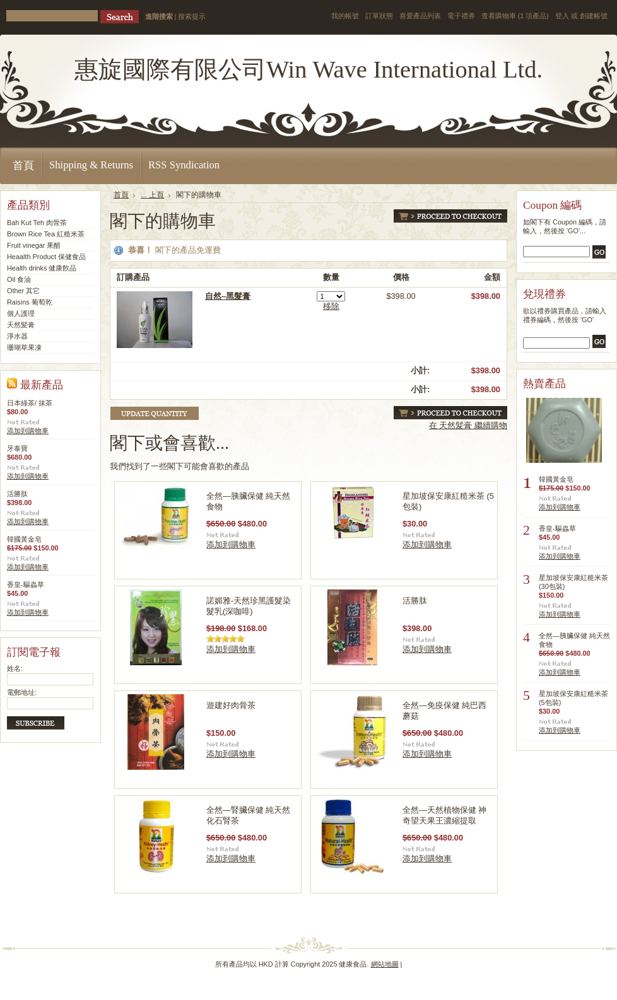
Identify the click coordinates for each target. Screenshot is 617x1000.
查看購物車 (515, 16)
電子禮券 (461, 16)
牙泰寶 (17, 448)
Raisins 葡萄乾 (29, 302)
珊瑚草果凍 (24, 347)
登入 (562, 16)
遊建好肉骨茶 (231, 705)
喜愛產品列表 (420, 16)
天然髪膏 (21, 324)
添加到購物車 (28, 430)
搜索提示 (192, 16)
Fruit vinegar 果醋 (34, 245)
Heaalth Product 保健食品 (46, 256)
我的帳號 (345, 16)
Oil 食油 (19, 279)
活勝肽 (17, 493)
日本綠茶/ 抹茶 (29, 403)
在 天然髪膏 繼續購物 (468, 425)
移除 (331, 306)
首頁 (121, 195)
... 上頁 (152, 195)
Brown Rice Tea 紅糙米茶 (46, 234)
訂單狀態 (379, 16)
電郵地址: (22, 692)
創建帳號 (594, 16)
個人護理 (21, 313)
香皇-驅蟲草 (25, 584)
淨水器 (17, 336)
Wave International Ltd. (308, 69)
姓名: (15, 668)
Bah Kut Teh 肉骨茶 (37, 222)
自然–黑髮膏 (227, 296)
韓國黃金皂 (24, 539)
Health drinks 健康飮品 (42, 268)
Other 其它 (23, 290)
